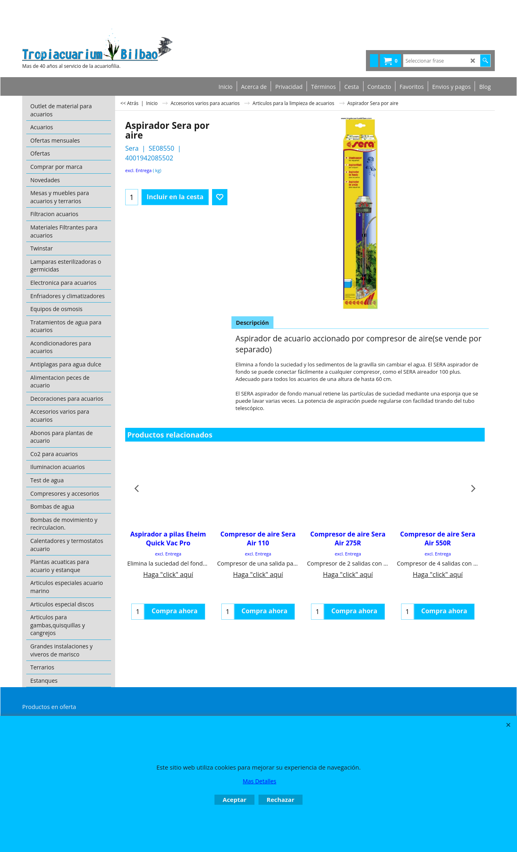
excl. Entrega (138, 170)
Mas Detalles (259, 781)
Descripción (252, 322)
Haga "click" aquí (168, 574)
